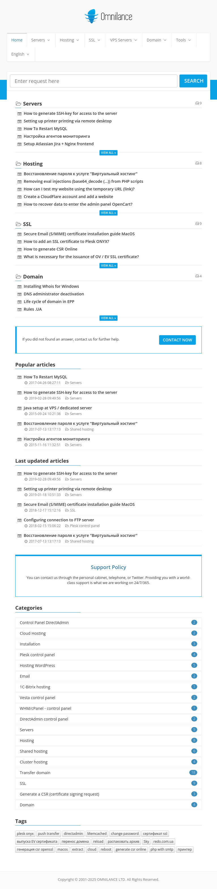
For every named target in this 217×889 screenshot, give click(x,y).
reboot (106, 849)
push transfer (49, 833)
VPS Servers (124, 40)
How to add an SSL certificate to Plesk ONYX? (66, 241)
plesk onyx (25, 833)
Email (108, 676)
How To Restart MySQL (45, 128)
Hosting (70, 40)
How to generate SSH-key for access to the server (70, 113)
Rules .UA (33, 309)
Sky (146, 841)
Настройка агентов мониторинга (57, 136)
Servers (41, 40)
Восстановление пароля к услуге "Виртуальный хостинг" (81, 173)
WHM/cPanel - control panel (108, 708)
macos (62, 849)
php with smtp (162, 849)
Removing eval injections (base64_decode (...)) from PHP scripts (83, 181)
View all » (108, 153)
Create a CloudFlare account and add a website (68, 196)
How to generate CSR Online (50, 249)
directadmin (73, 833)
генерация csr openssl (35, 849)
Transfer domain (108, 772)
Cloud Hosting (108, 633)
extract (77, 849)
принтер (185, 849)
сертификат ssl (155, 833)
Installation (108, 644)
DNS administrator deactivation (54, 294)
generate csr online (131, 849)
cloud (92, 849)
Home (17, 40)
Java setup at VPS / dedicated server (58, 408)
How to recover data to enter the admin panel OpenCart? (78, 204)
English (21, 54)
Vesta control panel (108, 697)
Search (193, 80)
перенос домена (75, 841)
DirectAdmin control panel (108, 719)
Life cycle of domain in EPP (49, 301)
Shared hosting (82, 429)
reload (98, 841)
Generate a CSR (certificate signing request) (108, 794)
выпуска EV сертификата (37, 841)
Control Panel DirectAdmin (108, 622)
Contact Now (177, 340)
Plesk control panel (85, 525)
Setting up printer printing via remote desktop (68, 121)
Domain (157, 40)
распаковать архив (123, 841)
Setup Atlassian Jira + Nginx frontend (59, 143)
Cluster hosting (108, 762)
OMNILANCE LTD (111, 879)
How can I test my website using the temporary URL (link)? (79, 189)
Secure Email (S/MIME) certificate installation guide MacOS (79, 233)
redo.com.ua (163, 841)
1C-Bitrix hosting (108, 687)
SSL (95, 40)
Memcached (97, 833)
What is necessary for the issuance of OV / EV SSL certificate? (81, 256)
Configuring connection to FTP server (59, 520)
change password (125, 833)
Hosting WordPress (108, 665)
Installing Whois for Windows (51, 286)
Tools (184, 40)
